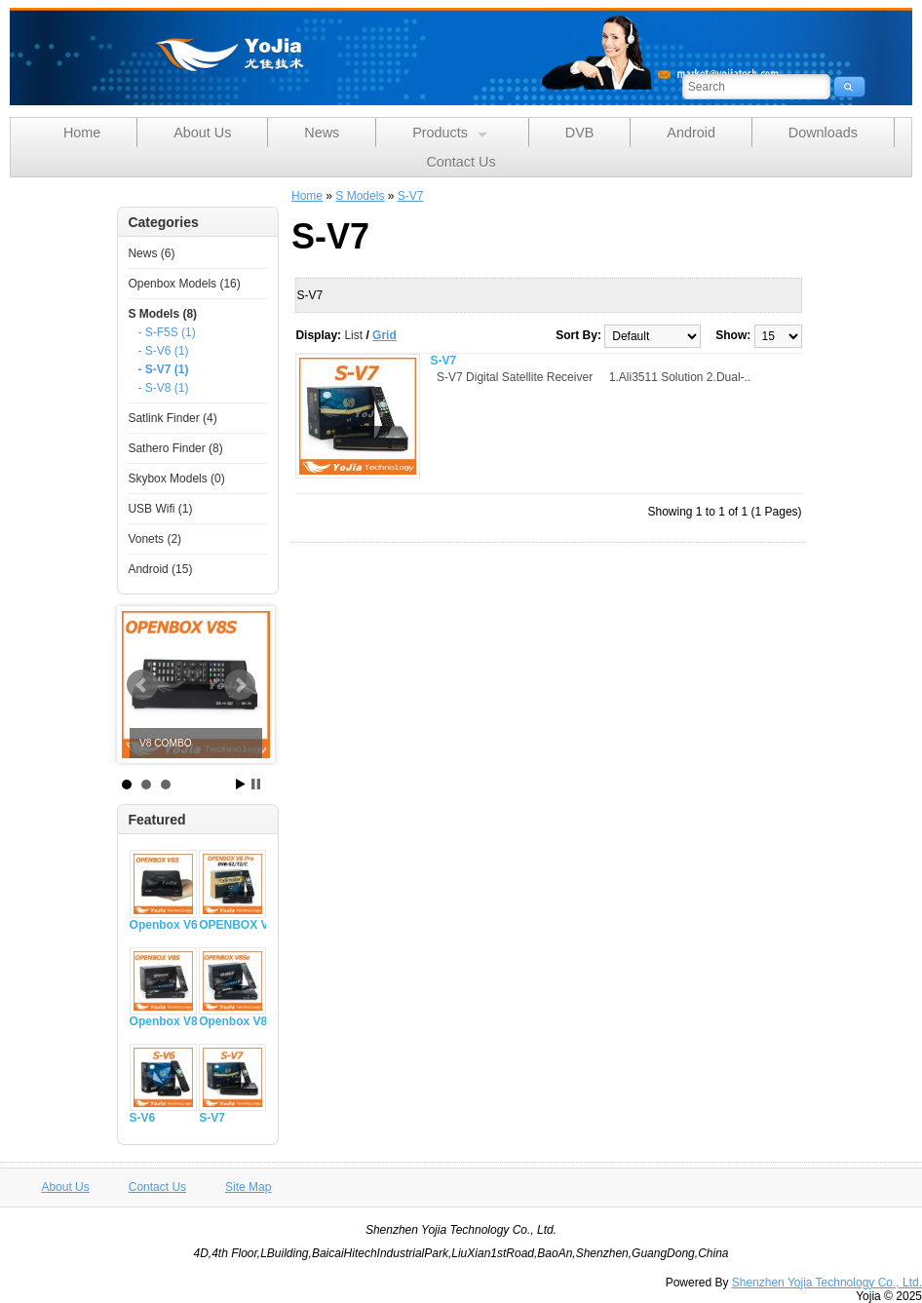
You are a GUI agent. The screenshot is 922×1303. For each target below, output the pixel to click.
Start (241, 784)
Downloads (823, 132)
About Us (202, 132)
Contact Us (460, 162)
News (321, 132)
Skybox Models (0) (176, 478)
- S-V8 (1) (162, 388)
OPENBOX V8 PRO (232, 925)
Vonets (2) (154, 539)
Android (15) (160, 569)
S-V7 (212, 1118)
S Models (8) (162, 314)
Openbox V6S (163, 925)
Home (81, 132)
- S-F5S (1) (166, 332)
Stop (255, 784)
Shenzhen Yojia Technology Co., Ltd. (827, 1282)
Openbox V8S (163, 1021)
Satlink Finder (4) (172, 418)
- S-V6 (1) (162, 351)
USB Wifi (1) (160, 509)
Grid (384, 335)
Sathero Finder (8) (175, 448)
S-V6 (143, 1118)
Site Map (248, 1187)
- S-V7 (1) (162, 369)
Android (691, 132)
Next (239, 685)
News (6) (151, 253)
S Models (359, 196)
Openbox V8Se (232, 1021)
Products (449, 133)
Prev (142, 685)
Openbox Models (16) (184, 283)
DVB (580, 132)
